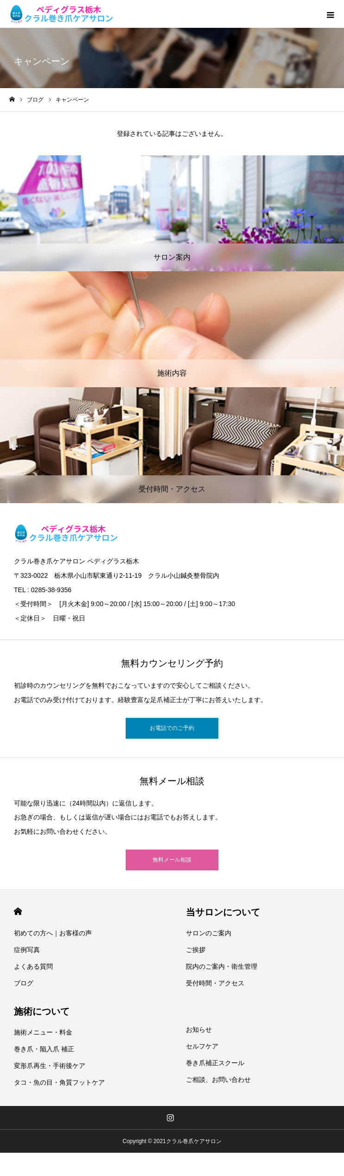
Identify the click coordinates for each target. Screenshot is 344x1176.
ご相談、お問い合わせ (218, 1079)
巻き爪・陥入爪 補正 (44, 1049)
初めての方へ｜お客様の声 (53, 933)
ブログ (23, 983)
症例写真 (27, 949)
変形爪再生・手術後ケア (49, 1065)
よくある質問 (33, 966)
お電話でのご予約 (172, 728)
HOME (18, 911)
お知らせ (199, 1029)
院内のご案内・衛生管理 (221, 966)
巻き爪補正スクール (215, 1063)
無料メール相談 (172, 859)
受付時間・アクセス (215, 983)
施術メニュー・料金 (43, 1032)
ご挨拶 (195, 949)
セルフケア (202, 1046)
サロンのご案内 (208, 933)
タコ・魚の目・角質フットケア (59, 1082)
